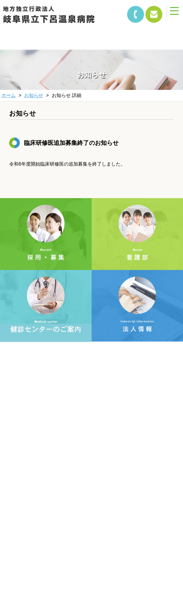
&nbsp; (38, 33)
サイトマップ (132, 484)
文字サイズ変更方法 (50, 468)
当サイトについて (133, 468)
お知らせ (33, 95)
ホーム (8, 95)
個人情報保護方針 (50, 484)
